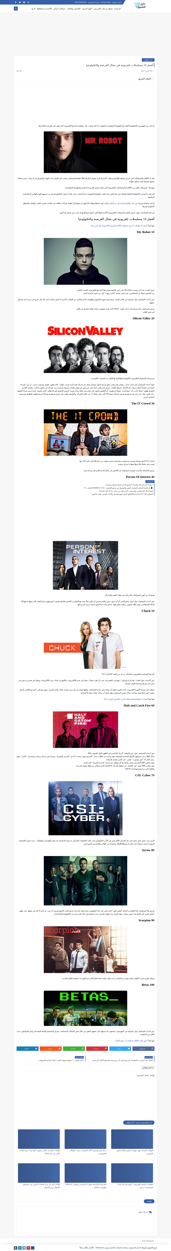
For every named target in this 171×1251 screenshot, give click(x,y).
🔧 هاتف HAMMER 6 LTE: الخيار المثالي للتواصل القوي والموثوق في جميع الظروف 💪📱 (118, 488)
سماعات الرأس (59, 9)
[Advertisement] (85, 35)
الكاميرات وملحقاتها (44, 9)
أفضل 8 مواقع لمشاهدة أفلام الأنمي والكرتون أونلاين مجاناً (125, 699)
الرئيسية (117, 9)
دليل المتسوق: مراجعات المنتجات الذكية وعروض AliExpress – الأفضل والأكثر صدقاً (109, 1248)
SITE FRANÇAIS (80, 2)
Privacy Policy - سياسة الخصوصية (99, 2)
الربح (33, 9)
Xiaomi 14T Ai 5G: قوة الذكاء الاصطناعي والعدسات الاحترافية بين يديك (126, 491)
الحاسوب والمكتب (74, 9)
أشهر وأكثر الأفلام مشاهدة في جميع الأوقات (131, 1041)
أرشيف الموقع (117, 2)
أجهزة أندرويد (87, 9)
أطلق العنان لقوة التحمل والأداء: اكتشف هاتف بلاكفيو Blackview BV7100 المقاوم (122, 494)
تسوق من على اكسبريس (103, 9)
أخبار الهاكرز (148, 60)
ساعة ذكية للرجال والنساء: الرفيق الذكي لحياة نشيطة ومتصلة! (129, 485)
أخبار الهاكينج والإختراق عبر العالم (122, 203)
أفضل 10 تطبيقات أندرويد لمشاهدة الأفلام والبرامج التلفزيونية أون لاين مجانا (119, 226)
